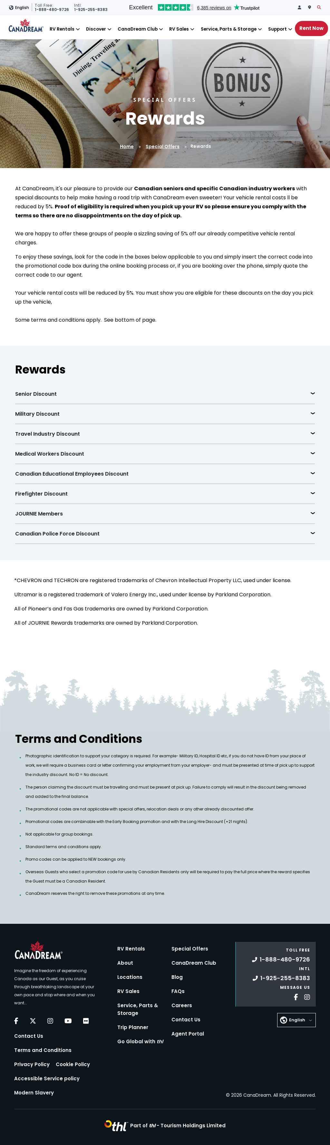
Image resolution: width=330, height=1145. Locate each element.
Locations (129, 977)
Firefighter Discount (41, 493)
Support (277, 29)
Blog (177, 977)
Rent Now (311, 28)
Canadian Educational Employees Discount (72, 474)
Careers (181, 1005)
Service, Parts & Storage (229, 29)
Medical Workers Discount (49, 454)
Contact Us (28, 1036)
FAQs (178, 991)
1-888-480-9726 (281, 959)
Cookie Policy (73, 1064)
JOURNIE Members (39, 513)
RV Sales (179, 29)
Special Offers (163, 146)
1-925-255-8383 (281, 978)
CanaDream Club (138, 29)
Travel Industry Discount (47, 434)
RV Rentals (62, 29)
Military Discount (37, 414)
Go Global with (140, 1041)
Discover (96, 29)
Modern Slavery (34, 1092)
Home (127, 146)
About (125, 963)
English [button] (22, 7)
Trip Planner (132, 1027)
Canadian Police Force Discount (57, 533)
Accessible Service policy (47, 1078)
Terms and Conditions (43, 1050)
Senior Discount (36, 394)
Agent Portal (187, 1033)
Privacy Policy (32, 1064)
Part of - (178, 1125)
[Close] (78, 29)
